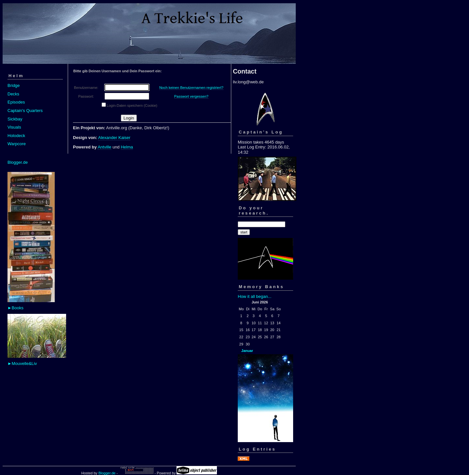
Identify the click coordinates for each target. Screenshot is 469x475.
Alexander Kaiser (114, 137)
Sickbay (14, 119)
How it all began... (254, 296)
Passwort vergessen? (191, 96)
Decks (13, 93)
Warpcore (16, 143)
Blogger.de (17, 162)
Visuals (14, 127)
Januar (247, 351)
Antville (104, 147)
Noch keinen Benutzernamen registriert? (191, 88)
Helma (127, 147)
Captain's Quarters (25, 110)
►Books (15, 307)
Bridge (13, 85)
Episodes (16, 102)
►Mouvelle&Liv (22, 363)
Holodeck (16, 135)
